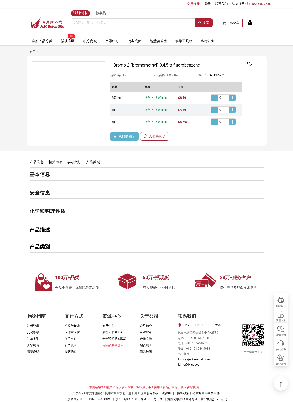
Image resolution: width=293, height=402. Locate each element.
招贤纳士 (146, 345)
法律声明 (168, 393)
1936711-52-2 (214, 75)
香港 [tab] (218, 325)
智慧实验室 (158, 41)
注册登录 (33, 325)
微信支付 (71, 338)
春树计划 (208, 41)
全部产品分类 (42, 41)
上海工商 (157, 399)
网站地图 (146, 351)
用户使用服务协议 (146, 393)
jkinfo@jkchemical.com (194, 359)
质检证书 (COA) (113, 332)
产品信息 (37, 162)
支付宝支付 (72, 332)
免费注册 (193, 4)
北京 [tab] (187, 325)
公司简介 (146, 325)
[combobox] (133, 22)
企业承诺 (146, 332)
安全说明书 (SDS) (114, 338)
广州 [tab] (207, 325)
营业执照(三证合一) (214, 399)
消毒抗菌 (135, 41)
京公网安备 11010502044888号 (89, 399)
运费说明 (33, 351)
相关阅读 (55, 162)
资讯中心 (112, 41)
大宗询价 (33, 345)
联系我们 (221, 4)
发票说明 (71, 345)
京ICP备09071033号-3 (130, 399)
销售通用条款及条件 (206, 393)
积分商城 (90, 41)
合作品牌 (146, 338)
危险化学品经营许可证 (182, 399)
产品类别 (93, 162)
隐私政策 (183, 393)
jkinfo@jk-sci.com (190, 364)
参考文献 (74, 162)
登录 (207, 4)
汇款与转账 (72, 325)
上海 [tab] (197, 325)
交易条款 (33, 332)
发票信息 (71, 351)
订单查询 (33, 338)
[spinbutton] (223, 98)
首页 (33, 51)
